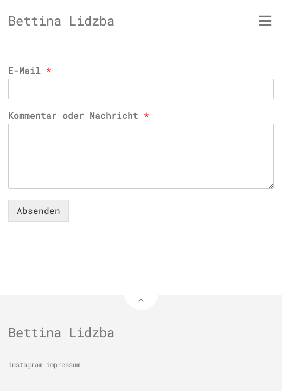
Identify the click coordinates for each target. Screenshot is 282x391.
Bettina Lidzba (61, 20)
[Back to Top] (141, 293)
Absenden (38, 210)
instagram (25, 364)
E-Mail (30, 70)
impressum (63, 364)
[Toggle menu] (265, 20)
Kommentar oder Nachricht (78, 115)
